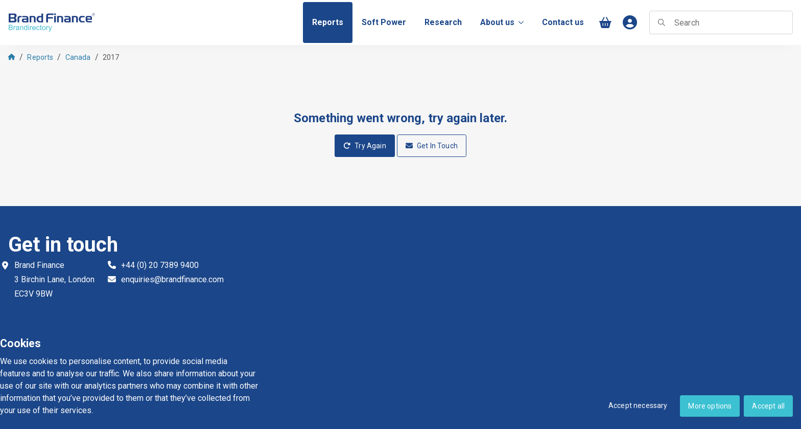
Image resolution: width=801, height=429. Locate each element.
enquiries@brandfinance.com (172, 279)
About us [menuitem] (502, 22)
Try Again (364, 146)
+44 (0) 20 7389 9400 (160, 265)
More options (710, 406)
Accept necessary (638, 405)
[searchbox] (721, 22)
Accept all (768, 406)
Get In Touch (432, 146)
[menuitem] (327, 22)
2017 (111, 57)
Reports (40, 57)
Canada (78, 57)
